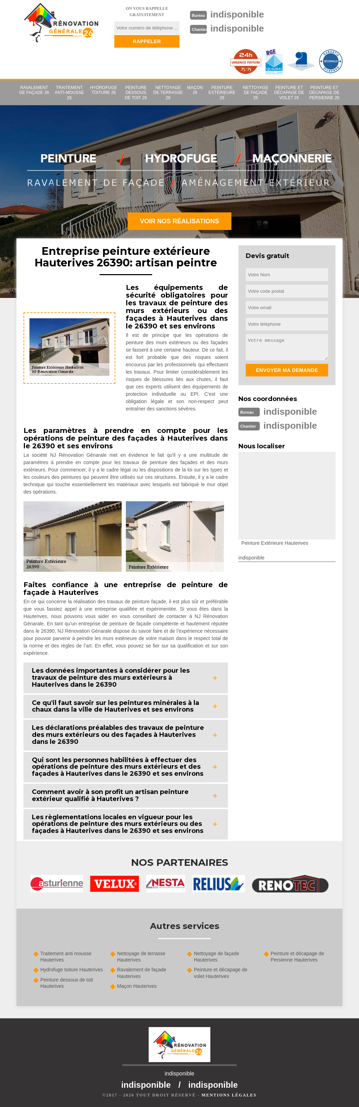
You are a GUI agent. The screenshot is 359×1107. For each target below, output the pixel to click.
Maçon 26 (195, 90)
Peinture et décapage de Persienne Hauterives (297, 957)
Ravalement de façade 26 (34, 90)
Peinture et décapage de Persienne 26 (324, 92)
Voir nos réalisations (179, 221)
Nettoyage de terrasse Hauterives (141, 957)
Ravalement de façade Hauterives (141, 973)
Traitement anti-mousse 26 (69, 92)
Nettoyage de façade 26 (256, 92)
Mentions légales (229, 1095)
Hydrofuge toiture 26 (103, 90)
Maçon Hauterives (137, 986)
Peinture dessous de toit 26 (136, 92)
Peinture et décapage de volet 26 (289, 92)
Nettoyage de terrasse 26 (168, 92)
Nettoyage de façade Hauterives (216, 957)
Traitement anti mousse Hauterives (66, 957)
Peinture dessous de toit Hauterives (66, 983)
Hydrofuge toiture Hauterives (71, 969)
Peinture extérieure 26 (222, 92)
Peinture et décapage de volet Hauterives (221, 973)
